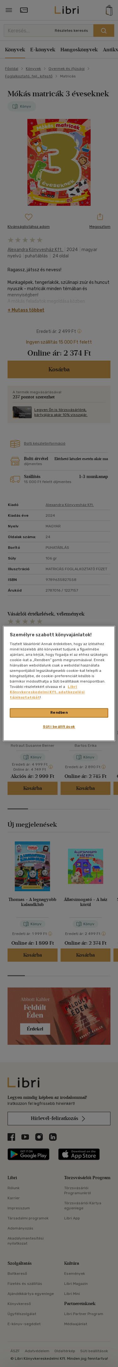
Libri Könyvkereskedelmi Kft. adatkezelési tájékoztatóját (47, 692)
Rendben (59, 713)
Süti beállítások (59, 727)
